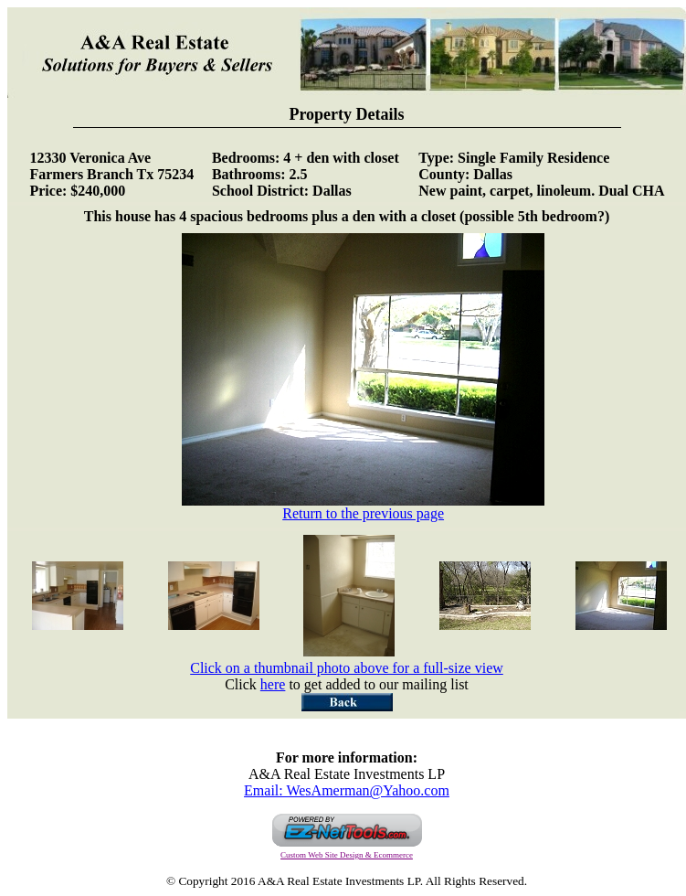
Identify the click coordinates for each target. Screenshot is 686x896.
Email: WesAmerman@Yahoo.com (346, 790)
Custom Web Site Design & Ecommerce (346, 854)
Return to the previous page (363, 507)
